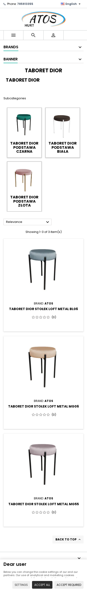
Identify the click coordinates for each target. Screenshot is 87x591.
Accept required (69, 585)
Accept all (42, 585)
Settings (21, 585)
